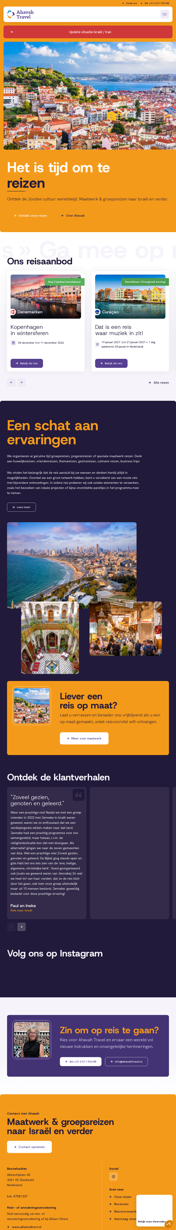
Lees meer (23, 507)
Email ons (131, 3)
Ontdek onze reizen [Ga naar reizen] (33, 231)
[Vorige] (11, 382)
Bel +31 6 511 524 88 (157, 3)
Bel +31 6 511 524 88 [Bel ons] (83, 1061)
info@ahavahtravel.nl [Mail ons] (128, 1061)
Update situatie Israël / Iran (90, 32)
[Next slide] (21, 927)
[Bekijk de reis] (46, 321)
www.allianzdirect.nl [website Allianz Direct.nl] (26, 1227)
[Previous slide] (11, 927)
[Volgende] (21, 382)
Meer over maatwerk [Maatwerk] (86, 738)
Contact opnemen (31, 1147)
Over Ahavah (75, 231)
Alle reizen (161, 383)
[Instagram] (113, 1176)
